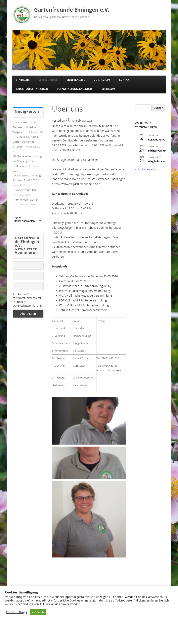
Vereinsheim (102, 80)
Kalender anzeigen (145, 169)
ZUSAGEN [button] (38, 612)
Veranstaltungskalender (74, 89)
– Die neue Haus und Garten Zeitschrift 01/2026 (25, 141)
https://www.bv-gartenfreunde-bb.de (76, 184)
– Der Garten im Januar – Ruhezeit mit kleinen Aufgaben (27, 127)
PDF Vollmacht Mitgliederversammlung (84, 291)
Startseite (23, 80)
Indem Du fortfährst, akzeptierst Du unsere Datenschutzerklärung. (27, 299)
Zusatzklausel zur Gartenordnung (81, 286)
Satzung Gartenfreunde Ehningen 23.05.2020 (88, 276)
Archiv (17, 217)
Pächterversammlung (93, 300)
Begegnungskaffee (159, 139)
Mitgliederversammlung (96, 295)
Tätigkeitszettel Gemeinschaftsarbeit (83, 310)
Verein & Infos (48, 80)
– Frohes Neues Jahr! (25, 190)
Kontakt (124, 80)
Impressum (108, 89)
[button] (89, 421)
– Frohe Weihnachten (25, 199)
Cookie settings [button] (16, 612)
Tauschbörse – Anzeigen (32, 89)
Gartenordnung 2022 (73, 281)
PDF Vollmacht (69, 300)
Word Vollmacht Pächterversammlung (84, 305)
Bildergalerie (75, 80)
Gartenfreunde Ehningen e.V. (71, 9)
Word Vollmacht (70, 295)
